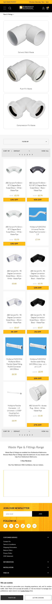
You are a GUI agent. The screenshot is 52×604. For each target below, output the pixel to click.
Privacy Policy (7, 553)
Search (10, 8)
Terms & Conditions (9, 544)
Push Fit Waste (26, 89)
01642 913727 (11, 2)
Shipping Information (10, 547)
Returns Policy (7, 550)
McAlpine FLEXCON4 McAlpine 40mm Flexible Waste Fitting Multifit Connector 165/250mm (14, 364)
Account (43, 8)
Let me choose (38, 598)
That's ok (11, 598)
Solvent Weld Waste (26, 52)
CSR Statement (8, 556)
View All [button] (45, 151)
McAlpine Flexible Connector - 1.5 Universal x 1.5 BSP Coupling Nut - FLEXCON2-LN (14, 410)
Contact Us (6, 541)
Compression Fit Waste (26, 125)
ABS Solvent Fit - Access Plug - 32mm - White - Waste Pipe (37, 408)
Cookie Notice (24, 591)
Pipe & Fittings (8, 14)
